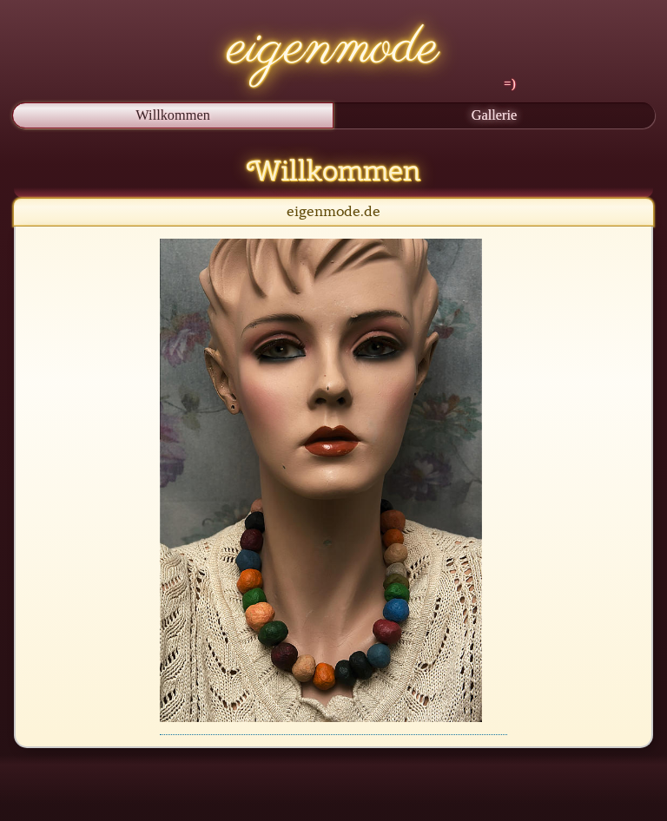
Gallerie (495, 115)
